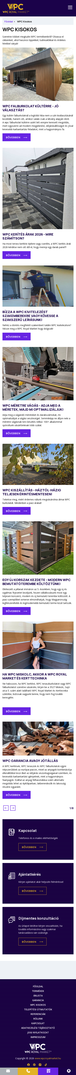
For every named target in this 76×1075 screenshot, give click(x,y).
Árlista (38, 995)
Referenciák (38, 1014)
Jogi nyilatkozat (38, 1032)
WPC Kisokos (24, 21)
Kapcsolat (38, 1023)
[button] (32, 847)
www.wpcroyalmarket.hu (48, 1058)
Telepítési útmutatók (38, 1009)
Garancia (38, 1000)
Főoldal (8, 21)
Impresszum (38, 1037)
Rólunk (38, 1018)
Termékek (38, 991)
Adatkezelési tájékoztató (38, 1027)
